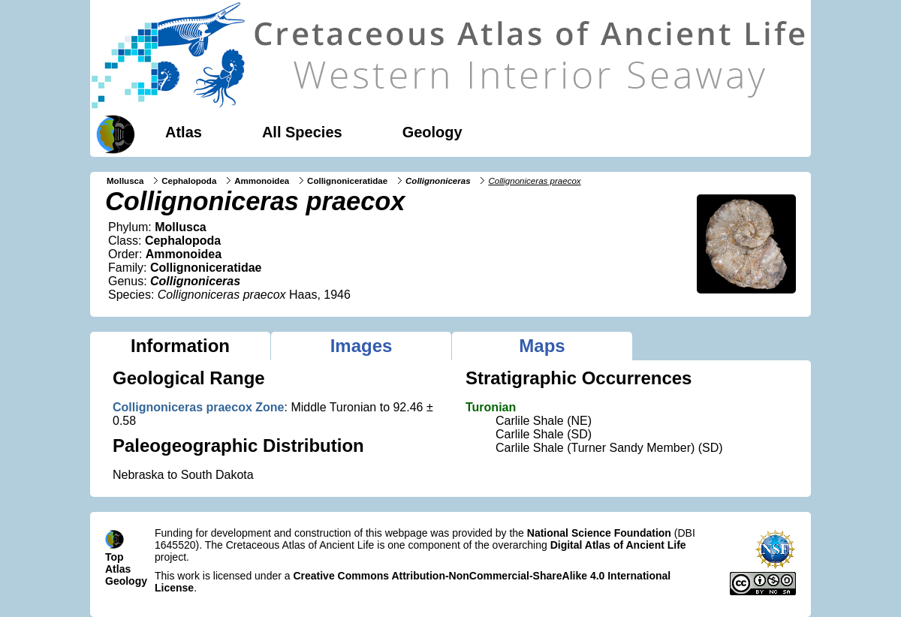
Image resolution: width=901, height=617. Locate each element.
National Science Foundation (599, 533)
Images (361, 346)
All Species (302, 132)
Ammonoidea (261, 180)
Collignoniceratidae (347, 180)
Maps (542, 346)
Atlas (183, 132)
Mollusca (125, 180)
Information (180, 346)
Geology (432, 132)
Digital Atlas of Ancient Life (618, 545)
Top (114, 557)
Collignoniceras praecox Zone (199, 407)
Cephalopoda (188, 180)
